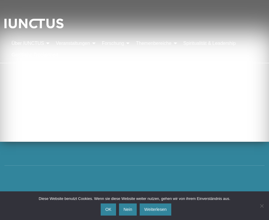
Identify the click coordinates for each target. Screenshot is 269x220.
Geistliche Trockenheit (35, 54)
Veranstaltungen (73, 43)
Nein (127, 209)
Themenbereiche (153, 43)
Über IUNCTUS (28, 43)
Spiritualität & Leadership (209, 43)
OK (108, 209)
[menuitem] (29, 43)
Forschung (113, 43)
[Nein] (262, 206)
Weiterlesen (155, 209)
